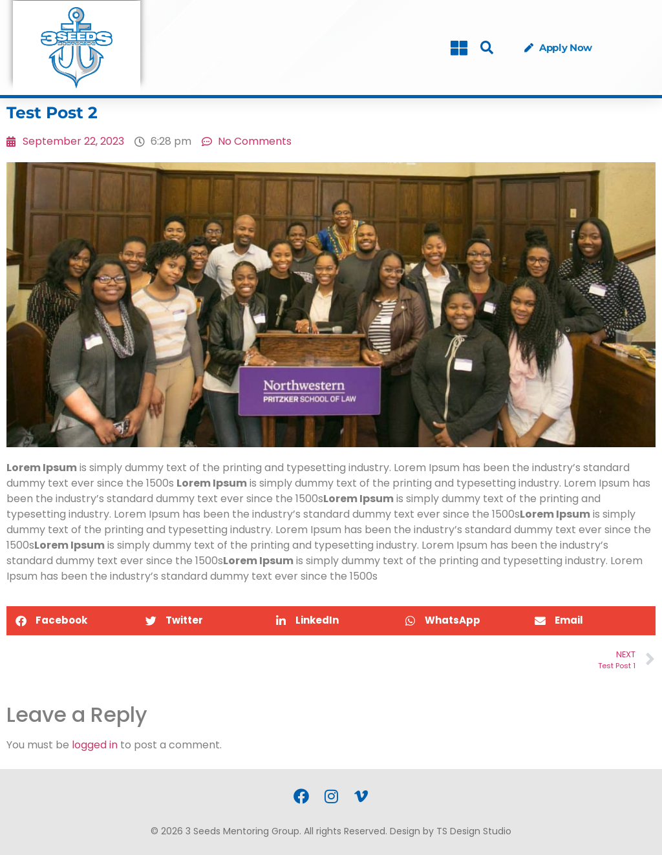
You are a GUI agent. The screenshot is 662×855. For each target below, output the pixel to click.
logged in (95, 744)
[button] (486, 48)
